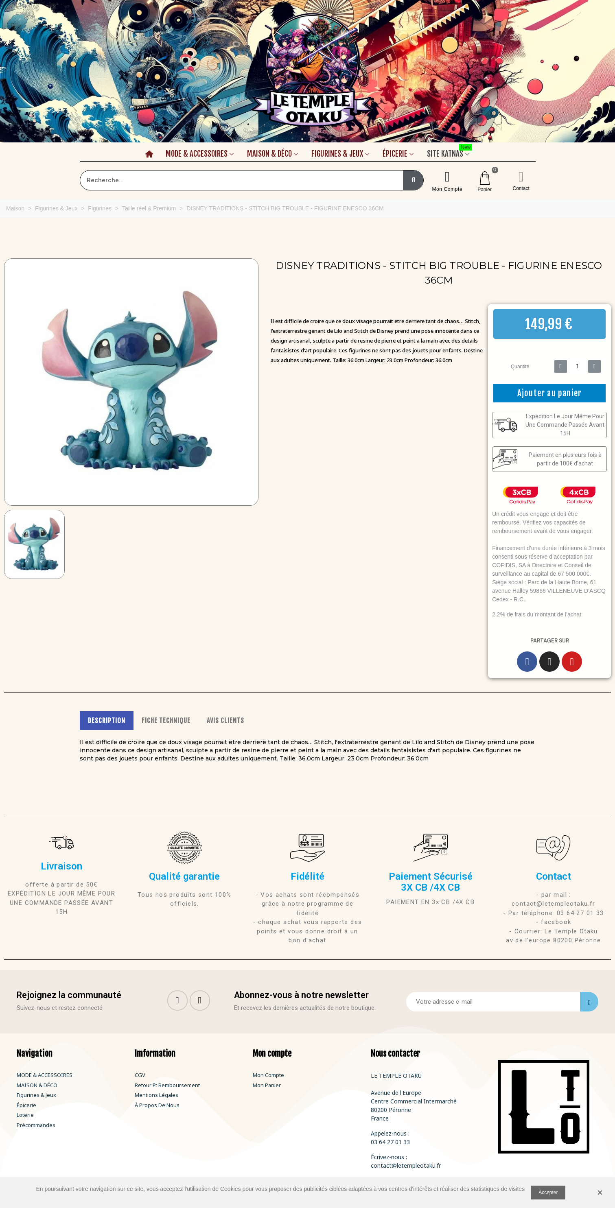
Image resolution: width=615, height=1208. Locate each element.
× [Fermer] (600, 1192)
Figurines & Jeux (337, 154)
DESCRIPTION (106, 720)
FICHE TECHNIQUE (166, 720)
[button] (9, 382)
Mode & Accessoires (197, 154)
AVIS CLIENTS (225, 720)
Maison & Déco (269, 154)
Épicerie (395, 154)
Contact (521, 188)
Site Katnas (449, 152)
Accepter (548, 1192)
